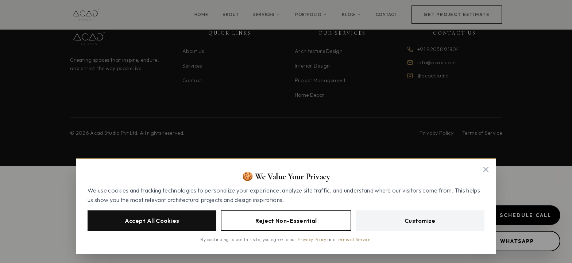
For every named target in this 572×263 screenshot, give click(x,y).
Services (267, 14)
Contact (386, 14)
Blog (351, 14)
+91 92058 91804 (438, 49)
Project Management (320, 80)
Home (201, 14)
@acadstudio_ (434, 75)
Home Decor (309, 95)
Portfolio (311, 14)
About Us (193, 51)
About (231, 14)
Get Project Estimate (457, 14)
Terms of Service (482, 133)
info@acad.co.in (436, 62)
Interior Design (312, 65)
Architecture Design (319, 51)
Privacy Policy (436, 133)
